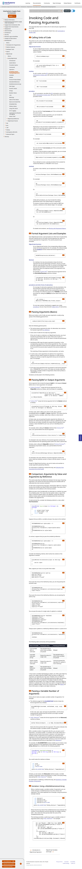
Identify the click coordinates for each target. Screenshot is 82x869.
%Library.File (44, 271)
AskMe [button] (67, 10)
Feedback (80, 437)
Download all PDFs (8, 867)
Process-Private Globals (15, 79)
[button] (30, 37)
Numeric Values (13, 88)
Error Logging (12, 110)
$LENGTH (39, 249)
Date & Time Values (14, 99)
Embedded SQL (13, 104)
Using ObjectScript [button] (12, 58)
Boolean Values (13, 93)
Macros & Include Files (14, 101)
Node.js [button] (8, 129)
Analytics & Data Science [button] (11, 38)
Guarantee (66, 861)
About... (8, 42)
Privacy (57, 861)
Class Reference (8, 861)
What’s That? (12, 116)
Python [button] (8, 51)
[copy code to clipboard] (63, 56)
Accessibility (72, 861)
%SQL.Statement (35, 717)
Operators (11, 69)
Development (23, 6)
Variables (11, 75)
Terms (61, 861)
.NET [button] (7, 127)
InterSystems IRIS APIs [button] (11, 132)
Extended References (14, 81)
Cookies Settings (66, 863)
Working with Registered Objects (57, 228)
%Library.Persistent (35, 387)
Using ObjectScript (36, 6)
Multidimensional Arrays (15, 84)
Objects (62, 684)
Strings (11, 90)
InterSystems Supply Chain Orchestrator (11, 12)
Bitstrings (11, 97)
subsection (58, 740)
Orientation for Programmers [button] (13, 45)
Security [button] (7, 34)
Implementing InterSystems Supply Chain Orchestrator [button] (13, 22)
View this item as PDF (8, 864)
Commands (12, 67)
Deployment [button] (8, 28)
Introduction (12, 60)
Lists (10, 95)
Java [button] (7, 125)
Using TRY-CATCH (13, 108)
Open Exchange (57, 3)
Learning (28, 3)
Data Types (12, 86)
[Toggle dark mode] (73, 11)
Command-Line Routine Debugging (15, 113)
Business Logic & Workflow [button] (11, 36)
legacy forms (55, 307)
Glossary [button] (7, 136)
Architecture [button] (8, 32)
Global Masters (67, 3)
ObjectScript (29, 6)
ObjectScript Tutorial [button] (13, 121)
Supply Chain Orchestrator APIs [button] (12, 25)
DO (47, 73)
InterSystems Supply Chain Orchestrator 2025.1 (11, 6)
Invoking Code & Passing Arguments (48, 6)
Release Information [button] (10, 19)
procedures (36, 307)
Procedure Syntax (13, 65)
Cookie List (73, 863)
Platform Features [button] (10, 47)
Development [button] (8, 40)
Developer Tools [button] (10, 49)
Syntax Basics (12, 63)
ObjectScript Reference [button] (13, 118)
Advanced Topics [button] (10, 134)
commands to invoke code (40, 75)
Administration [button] (8, 30)
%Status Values (13, 106)
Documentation (37, 3)
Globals (11, 77)
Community (47, 3)
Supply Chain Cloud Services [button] (11, 26)
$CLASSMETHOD (49, 701)
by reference (46, 330)
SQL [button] (7, 123)
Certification (78, 3)
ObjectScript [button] (9, 53)
